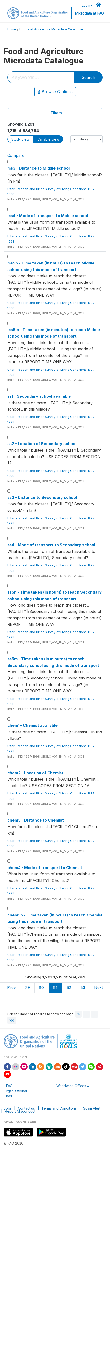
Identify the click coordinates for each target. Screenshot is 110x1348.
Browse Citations (55, 91)
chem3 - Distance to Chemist (35, 820)
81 (55, 987)
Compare (15, 155)
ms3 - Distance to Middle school (38, 168)
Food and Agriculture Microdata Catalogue (51, 29)
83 (82, 987)
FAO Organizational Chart (15, 1091)
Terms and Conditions (59, 1108)
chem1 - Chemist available (32, 725)
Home (11, 29)
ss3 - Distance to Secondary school (42, 497)
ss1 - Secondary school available (39, 396)
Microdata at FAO (89, 13)
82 (69, 987)
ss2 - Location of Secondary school (41, 443)
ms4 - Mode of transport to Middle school (47, 215)
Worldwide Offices (71, 1086)
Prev (11, 987)
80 (41, 987)
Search (88, 77)
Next (98, 987)
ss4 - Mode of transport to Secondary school (51, 544)
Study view (20, 139)
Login (86, 5)
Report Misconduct (20, 1111)
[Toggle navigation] (55, 113)
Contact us (26, 1108)
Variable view (48, 139)
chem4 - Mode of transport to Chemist (44, 867)
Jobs (8, 1108)
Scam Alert (91, 1108)
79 (27, 987)
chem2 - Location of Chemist (35, 772)
